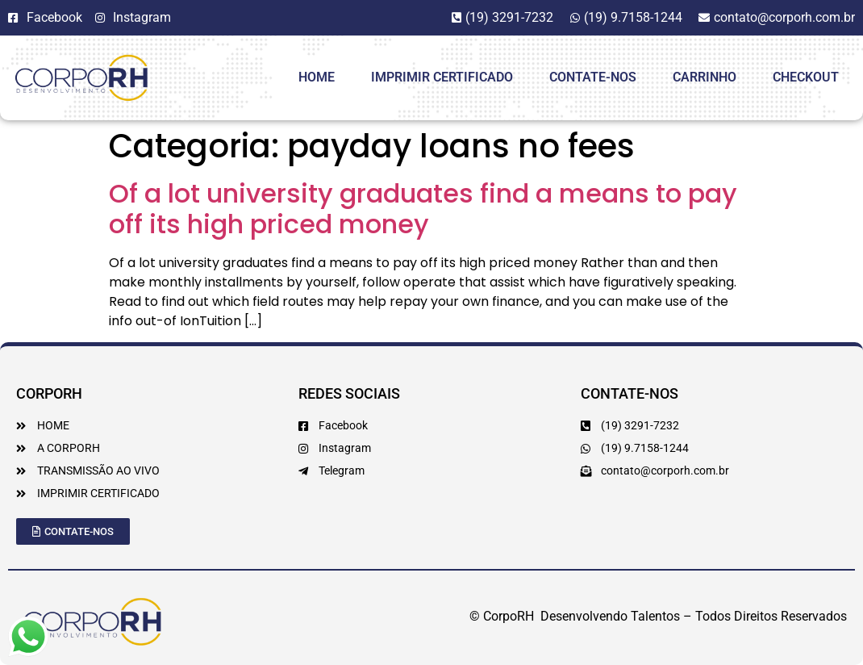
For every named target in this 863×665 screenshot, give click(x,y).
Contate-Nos (592, 77)
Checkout (806, 77)
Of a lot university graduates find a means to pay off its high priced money (423, 208)
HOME (316, 77)
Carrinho (704, 77)
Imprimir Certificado (442, 77)
